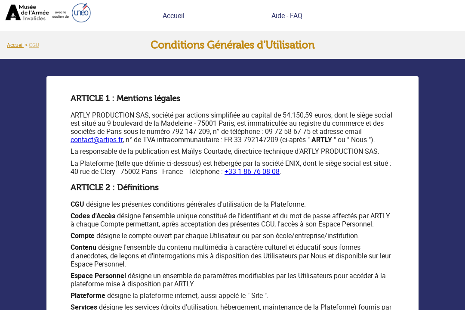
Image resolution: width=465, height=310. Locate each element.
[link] (15, 44)
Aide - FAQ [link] (286, 15)
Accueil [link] (174, 15)
